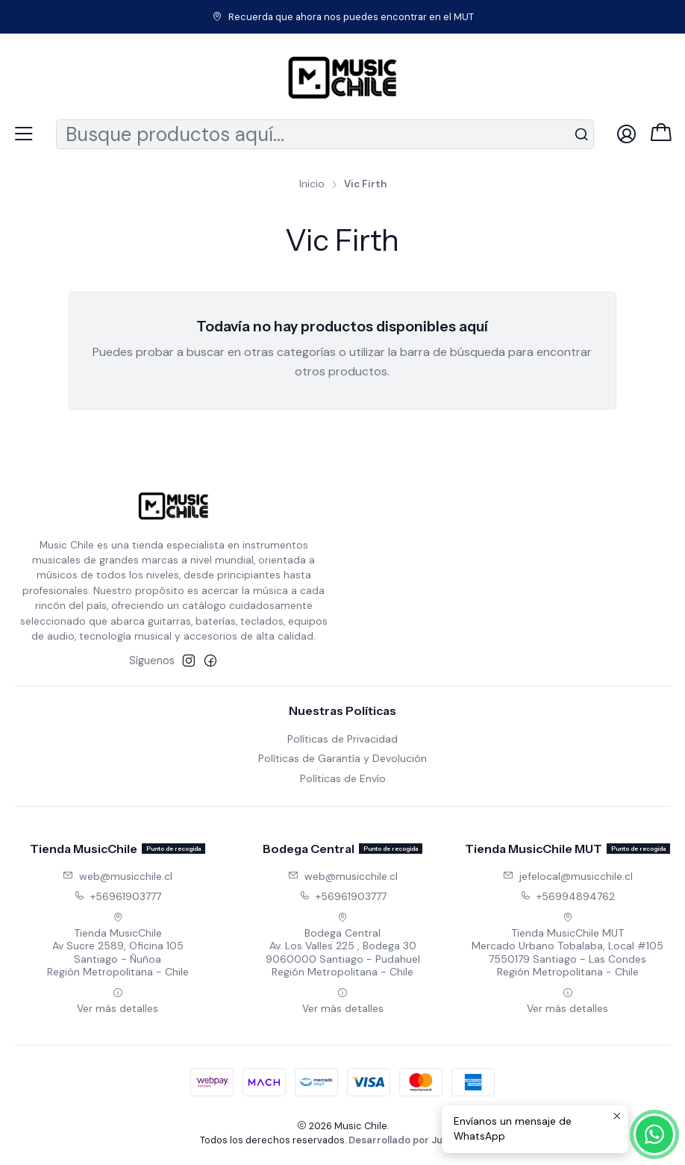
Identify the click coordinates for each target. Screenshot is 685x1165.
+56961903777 (117, 896)
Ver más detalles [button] (117, 1001)
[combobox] (325, 134)
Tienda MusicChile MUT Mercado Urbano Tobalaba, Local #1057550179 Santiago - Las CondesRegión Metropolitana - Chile (567, 945)
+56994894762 (567, 896)
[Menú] (23, 134)
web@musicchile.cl (117, 876)
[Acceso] (626, 134)
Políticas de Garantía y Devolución (342, 758)
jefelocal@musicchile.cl (568, 876)
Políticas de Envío (343, 778)
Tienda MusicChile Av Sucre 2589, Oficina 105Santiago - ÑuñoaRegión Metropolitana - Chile (118, 945)
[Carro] (661, 134)
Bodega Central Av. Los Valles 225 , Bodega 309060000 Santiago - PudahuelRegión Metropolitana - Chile (343, 945)
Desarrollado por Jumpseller (416, 1140)
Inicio (312, 184)
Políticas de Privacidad (342, 739)
